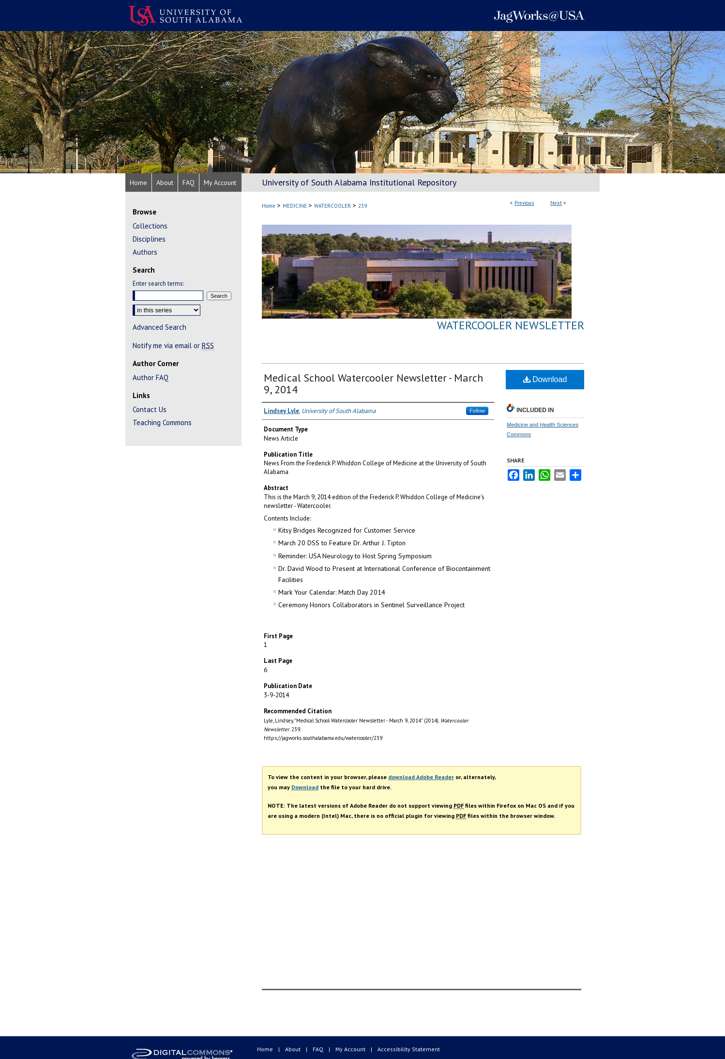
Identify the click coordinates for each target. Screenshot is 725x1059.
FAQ (319, 1049)
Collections (150, 225)
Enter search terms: (158, 283)
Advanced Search (159, 327)
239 (362, 205)
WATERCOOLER (332, 205)
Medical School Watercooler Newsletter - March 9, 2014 (373, 383)
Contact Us (149, 409)
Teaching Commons (162, 422)
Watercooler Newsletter (510, 325)
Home (268, 205)
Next (556, 203)
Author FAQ (150, 377)
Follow (477, 411)
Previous (524, 203)
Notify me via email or (173, 345)
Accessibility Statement (409, 1049)
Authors (145, 252)
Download (545, 379)
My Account (351, 1049)
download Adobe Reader (421, 777)
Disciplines (149, 239)
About (293, 1049)
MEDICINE (295, 205)
